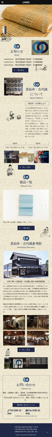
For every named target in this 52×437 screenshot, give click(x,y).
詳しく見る (27, 167)
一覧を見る (20, 70)
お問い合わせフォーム (26, 405)
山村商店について (26, 363)
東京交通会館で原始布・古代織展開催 (23, 59)
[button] (46, 206)
